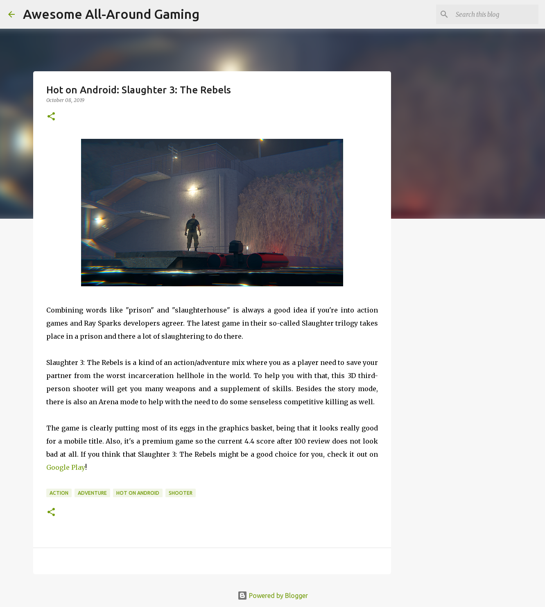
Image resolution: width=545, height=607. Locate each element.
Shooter (180, 493)
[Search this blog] (495, 14)
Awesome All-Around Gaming (111, 14)
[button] (51, 116)
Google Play (65, 467)
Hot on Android (137, 493)
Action (59, 493)
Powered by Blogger (272, 595)
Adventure (92, 493)
